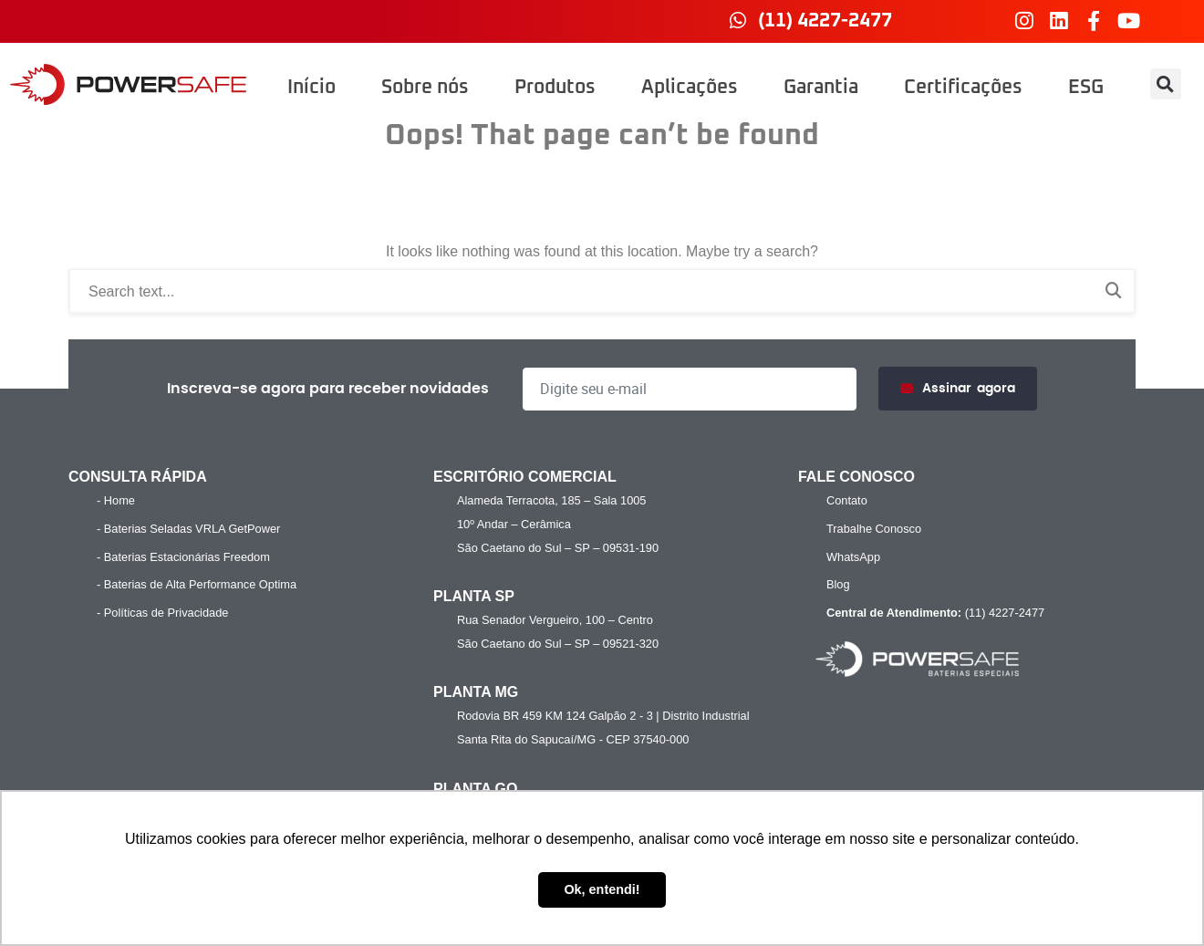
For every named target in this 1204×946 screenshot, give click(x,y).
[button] (1165, 83)
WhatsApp (853, 557)
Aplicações (689, 87)
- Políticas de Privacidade (162, 612)
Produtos (555, 87)
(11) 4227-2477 (933, 613)
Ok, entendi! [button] (601, 889)
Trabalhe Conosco (873, 528)
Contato (846, 500)
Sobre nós (425, 87)
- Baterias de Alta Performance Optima (196, 584)
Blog (838, 584)
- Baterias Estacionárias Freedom (183, 557)
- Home (116, 500)
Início (311, 87)
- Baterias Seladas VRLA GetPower (188, 528)
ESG (1086, 87)
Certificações (963, 87)
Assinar (957, 389)
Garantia (821, 87)
